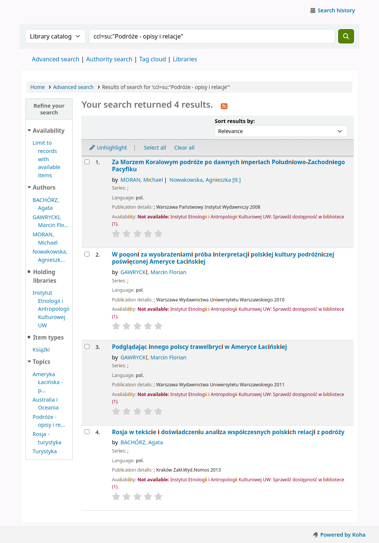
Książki (41, 349)
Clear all (184, 147)
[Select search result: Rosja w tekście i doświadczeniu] (87, 431)
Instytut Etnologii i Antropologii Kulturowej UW (39, 10)
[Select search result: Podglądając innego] (87, 346)
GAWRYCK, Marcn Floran (153, 272)
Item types (48, 337)
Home (37, 86)
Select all (155, 147)
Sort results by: (235, 121)
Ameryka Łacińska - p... (48, 382)
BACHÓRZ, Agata (141, 442)
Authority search (109, 59)
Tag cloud (152, 59)
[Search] (346, 36)
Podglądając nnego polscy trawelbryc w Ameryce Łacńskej (199, 346)
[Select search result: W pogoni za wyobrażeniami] (87, 254)
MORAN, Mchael (141, 179)
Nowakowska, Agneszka (205, 179)
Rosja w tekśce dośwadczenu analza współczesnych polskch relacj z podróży (228, 432)
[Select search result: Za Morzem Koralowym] (87, 161)
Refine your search (49, 109)
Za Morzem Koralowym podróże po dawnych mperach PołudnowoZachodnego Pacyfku (228, 166)
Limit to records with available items (46, 159)
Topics (42, 361)
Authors (44, 187)
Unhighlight (108, 147)
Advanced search (55, 59)
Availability (49, 130)
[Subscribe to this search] (224, 105)
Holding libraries (44, 276)
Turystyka (45, 451)
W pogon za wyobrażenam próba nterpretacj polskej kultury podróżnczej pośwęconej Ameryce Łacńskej (223, 258)
